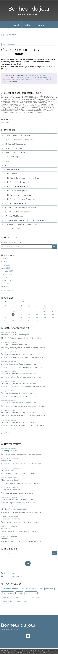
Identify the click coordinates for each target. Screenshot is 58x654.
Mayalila (4, 335)
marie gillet (49, 589)
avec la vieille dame (29, 589)
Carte (6, 433)
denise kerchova (20, 77)
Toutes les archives (8, 290)
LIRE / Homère (11, 174)
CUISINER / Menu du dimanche (16, 152)
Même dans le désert (10, 480)
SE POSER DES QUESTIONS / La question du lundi (23, 224)
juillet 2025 (5, 287)
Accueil (15, 25)
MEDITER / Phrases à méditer (15, 203)
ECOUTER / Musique (12, 157)
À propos (41, 25)
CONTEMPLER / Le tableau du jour (17, 135)
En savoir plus (41, 652)
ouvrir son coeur (37, 79)
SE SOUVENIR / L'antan (13, 229)
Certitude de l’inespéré (10, 519)
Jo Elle (4, 344)
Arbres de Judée (8, 470)
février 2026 (5, 265)
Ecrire (7, 161)
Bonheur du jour (29, 8)
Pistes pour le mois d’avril (11, 490)
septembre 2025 (7, 280)
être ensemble (7, 593)
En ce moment (7, 528)
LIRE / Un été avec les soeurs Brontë (20, 182)
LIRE (6, 165)
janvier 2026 (5, 268)
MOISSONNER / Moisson (14, 216)
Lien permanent (8, 75)
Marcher (4, 538)
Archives (28, 25)
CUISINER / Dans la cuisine (14, 148)
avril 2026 (4, 259)
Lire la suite (5, 123)
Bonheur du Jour (8, 354)
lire (41, 589)
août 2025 (5, 284)
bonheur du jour (34, 597)
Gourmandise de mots (15, 169)
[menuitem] (15, 25)
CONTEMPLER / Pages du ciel (15, 144)
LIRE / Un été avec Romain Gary (18, 186)
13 (13, 315)
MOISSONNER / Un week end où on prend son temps (25, 220)
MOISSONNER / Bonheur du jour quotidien (20, 208)
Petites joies (6, 460)
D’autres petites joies (20, 335)
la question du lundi (10, 589)
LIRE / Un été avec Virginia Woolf (18, 191)
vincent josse (32, 77)
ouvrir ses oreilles (24, 79)
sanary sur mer (31, 593)
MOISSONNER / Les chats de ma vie (18, 212)
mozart (19, 593)
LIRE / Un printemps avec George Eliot (20, 199)
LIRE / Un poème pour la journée (18, 195)
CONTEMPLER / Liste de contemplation (19, 140)
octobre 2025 (6, 277)
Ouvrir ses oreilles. (20, 49)
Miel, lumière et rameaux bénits (14, 509)
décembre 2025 (7, 271)
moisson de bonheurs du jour (13, 597)
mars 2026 (5, 262)
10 (45, 312)
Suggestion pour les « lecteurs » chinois (18, 499)
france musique (42, 77)
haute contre (12, 79)
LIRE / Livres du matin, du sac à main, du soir (23, 178)
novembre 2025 (7, 274)
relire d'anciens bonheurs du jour (14, 601)
